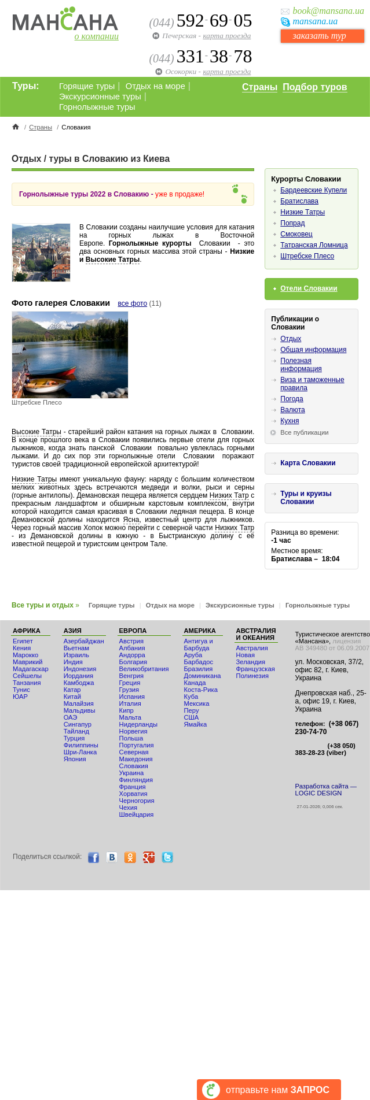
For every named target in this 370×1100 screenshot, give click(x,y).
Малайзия (79, 703)
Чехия (128, 807)
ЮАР (20, 696)
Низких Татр (229, 495)
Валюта (292, 410)
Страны (259, 87)
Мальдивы (80, 710)
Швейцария (136, 814)
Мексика (197, 703)
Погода (291, 399)
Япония (75, 758)
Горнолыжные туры (97, 107)
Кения (22, 648)
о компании (97, 36)
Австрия (131, 641)
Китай (72, 696)
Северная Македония (136, 755)
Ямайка (195, 724)
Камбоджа (79, 682)
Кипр (126, 710)
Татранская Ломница (313, 245)
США (191, 717)
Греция (130, 682)
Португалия (136, 745)
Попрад (292, 223)
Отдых (290, 339)
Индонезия (80, 668)
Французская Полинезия (255, 672)
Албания (132, 648)
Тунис (21, 689)
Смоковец (296, 234)
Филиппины (81, 745)
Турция (74, 738)
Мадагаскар (31, 668)
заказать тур (319, 35)
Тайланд (76, 731)
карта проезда (227, 35)
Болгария (133, 661)
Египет (23, 641)
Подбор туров (315, 87)
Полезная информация (301, 365)
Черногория (137, 800)
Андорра (132, 654)
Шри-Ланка (80, 752)
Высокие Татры (113, 259)
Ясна (131, 520)
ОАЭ (71, 717)
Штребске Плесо (307, 256)
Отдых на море (155, 86)
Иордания (78, 675)
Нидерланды (138, 724)
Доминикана (202, 675)
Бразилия (198, 668)
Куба (191, 696)
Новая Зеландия (250, 658)
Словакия (133, 765)
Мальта (130, 717)
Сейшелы (27, 675)
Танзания (27, 682)
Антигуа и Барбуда (198, 644)
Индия (73, 661)
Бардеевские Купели (313, 190)
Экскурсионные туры (100, 96)
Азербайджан (84, 641)
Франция (132, 786)
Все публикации (304, 432)
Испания (132, 696)
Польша (131, 738)
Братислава (299, 201)
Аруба (193, 654)
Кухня (289, 421)
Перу (191, 710)
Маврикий (27, 661)
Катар (72, 689)
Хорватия (133, 793)
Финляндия (136, 779)
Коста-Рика (201, 689)
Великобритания (144, 668)
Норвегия (133, 731)
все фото (133, 303)
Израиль (76, 654)
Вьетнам (76, 648)
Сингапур (77, 724)
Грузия (129, 689)
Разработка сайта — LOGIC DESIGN (326, 790)
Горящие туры (87, 86)
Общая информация (313, 350)
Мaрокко (25, 654)
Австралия (252, 648)
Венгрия (131, 675)
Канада (195, 682)
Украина (131, 772)
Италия (130, 703)
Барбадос (199, 661)
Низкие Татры (34, 479)
